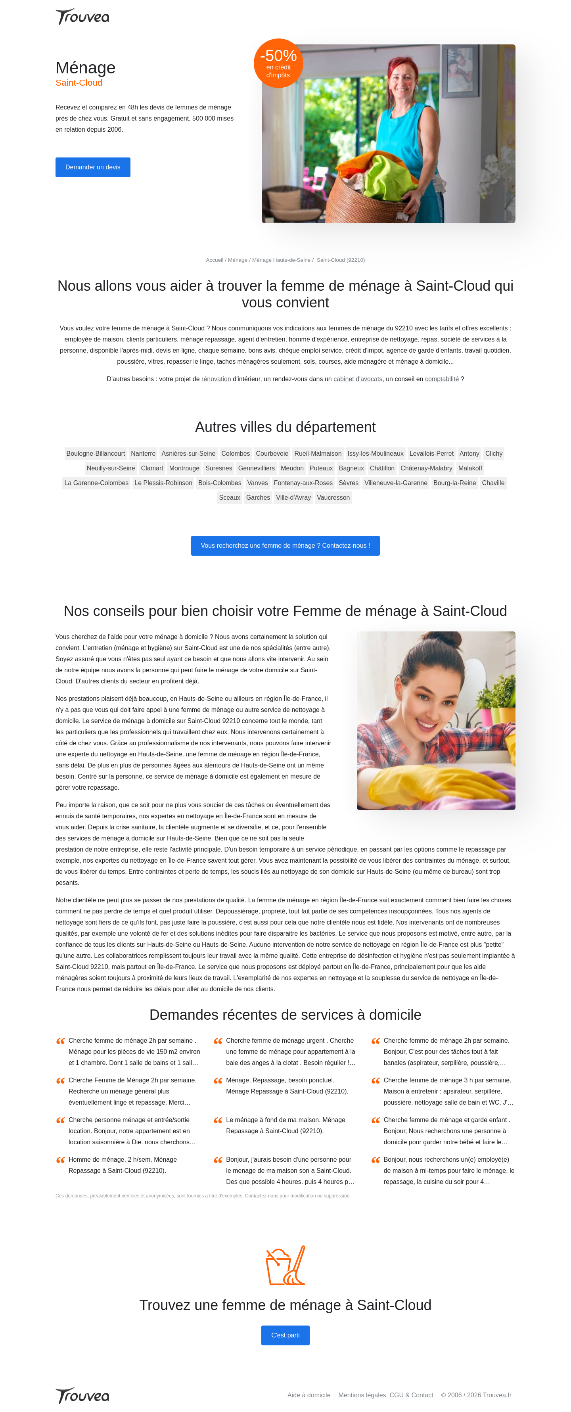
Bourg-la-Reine (454, 483)
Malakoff (470, 468)
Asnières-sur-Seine (188, 453)
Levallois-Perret (432, 453)
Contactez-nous (261, 1196)
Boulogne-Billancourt (96, 453)
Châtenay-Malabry (426, 468)
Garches (258, 497)
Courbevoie (272, 453)
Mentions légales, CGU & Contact (386, 1395)
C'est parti (285, 1335)
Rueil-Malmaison (317, 453)
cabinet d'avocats (357, 379)
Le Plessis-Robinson (163, 483)
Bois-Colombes (219, 483)
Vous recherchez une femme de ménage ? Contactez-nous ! (285, 545)
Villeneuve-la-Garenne (395, 483)
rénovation (216, 379)
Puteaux (321, 468)
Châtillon (382, 468)
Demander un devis (93, 167)
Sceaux (229, 497)
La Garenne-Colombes (96, 483)
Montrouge (184, 468)
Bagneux (351, 468)
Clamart (152, 468)
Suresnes (218, 468)
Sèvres (348, 483)
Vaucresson (333, 497)
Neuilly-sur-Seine (111, 468)
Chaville (493, 483)
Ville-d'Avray (293, 497)
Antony (469, 453)
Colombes (236, 453)
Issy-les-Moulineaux (376, 453)
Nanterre (143, 453)
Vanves (257, 483)
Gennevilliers (256, 468)
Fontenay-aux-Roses (303, 483)
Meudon (292, 468)
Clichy (494, 453)
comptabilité (442, 379)
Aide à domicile (309, 1395)
